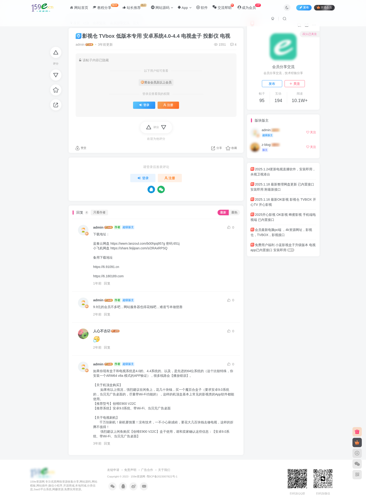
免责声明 (130, 470)
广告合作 (147, 470)
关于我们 (164, 470)
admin (80, 44)
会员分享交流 (283, 67)
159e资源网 (138, 476)
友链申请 (113, 470)
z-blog (266, 145)
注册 (168, 105)
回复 (107, 283)
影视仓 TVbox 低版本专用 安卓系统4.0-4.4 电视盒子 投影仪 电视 (153, 36)
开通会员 (324, 7)
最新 (223, 212)
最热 (234, 212)
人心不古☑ (101, 331)
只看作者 (99, 212)
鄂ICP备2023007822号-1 (162, 476)
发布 (272, 84)
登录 (144, 105)
